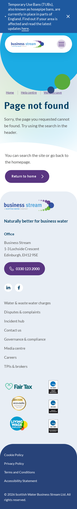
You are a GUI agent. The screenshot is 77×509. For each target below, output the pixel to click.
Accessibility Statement (20, 481)
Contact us (12, 330)
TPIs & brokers (16, 366)
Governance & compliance (25, 339)
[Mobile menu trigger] (61, 44)
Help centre (29, 92)
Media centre (14, 348)
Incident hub (14, 321)
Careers (10, 357)
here (25, 28)
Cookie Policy (13, 455)
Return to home (23, 176)
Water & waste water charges (27, 303)
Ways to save (53, 92)
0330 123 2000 (24, 268)
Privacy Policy (14, 463)
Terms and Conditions (19, 472)
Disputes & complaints (22, 312)
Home (10, 92)
